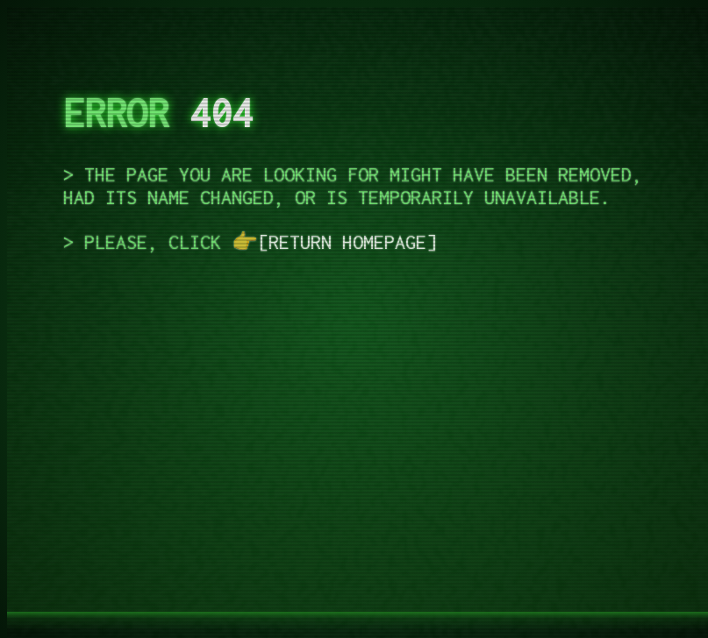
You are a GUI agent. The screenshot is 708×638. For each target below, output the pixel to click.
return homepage (347, 241)
